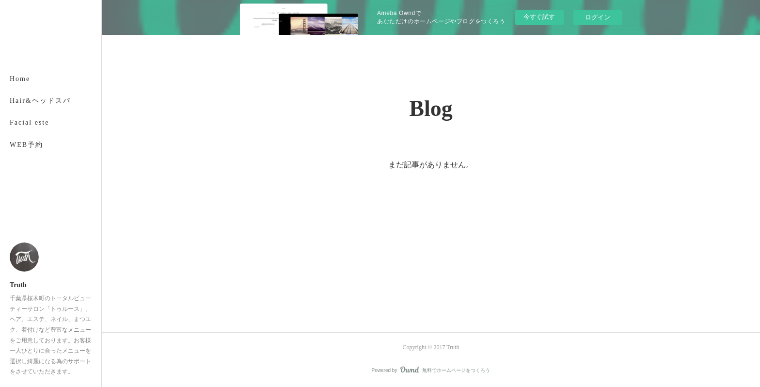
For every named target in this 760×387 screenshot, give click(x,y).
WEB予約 (26, 144)
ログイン (597, 17)
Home (20, 78)
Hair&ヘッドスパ (40, 100)
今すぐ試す (539, 16)
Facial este (29, 122)
